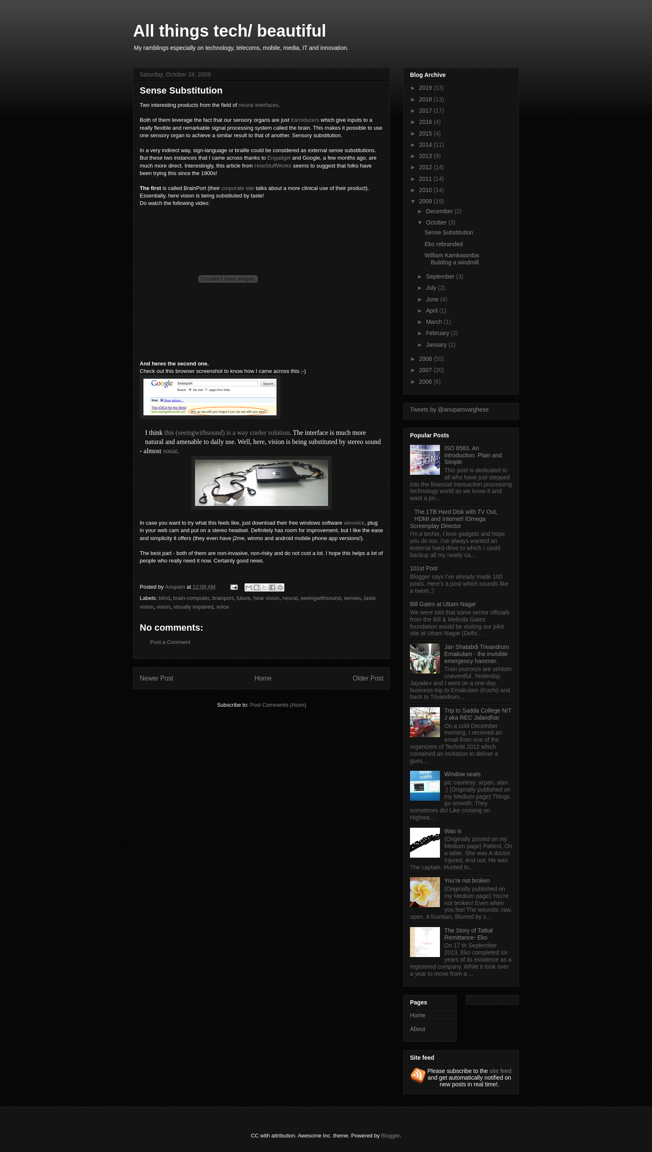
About (417, 1029)
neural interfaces (259, 105)
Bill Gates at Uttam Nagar (443, 604)
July (432, 287)
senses (352, 598)
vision (163, 607)
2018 (426, 99)
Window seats (463, 774)
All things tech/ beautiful (229, 31)
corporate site (238, 188)
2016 (426, 121)
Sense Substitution (449, 232)
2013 (426, 156)
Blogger (390, 1135)
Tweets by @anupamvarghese (449, 409)
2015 (426, 133)
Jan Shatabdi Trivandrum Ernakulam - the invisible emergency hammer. (477, 654)
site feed (500, 1071)
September (441, 276)
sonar (170, 450)
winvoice (354, 523)
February (438, 333)
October (437, 222)
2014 (426, 144)
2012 (426, 167)
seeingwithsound (321, 598)
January (437, 344)
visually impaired (193, 607)
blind (164, 598)
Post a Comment (170, 642)
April (432, 310)
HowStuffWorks (272, 166)
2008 (426, 358)
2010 (426, 190)
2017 (426, 110)
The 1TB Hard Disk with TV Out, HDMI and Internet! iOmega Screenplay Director (453, 518)
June (433, 299)
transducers (305, 120)
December (440, 211)
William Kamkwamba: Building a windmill (452, 259)
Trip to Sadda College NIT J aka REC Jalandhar (478, 714)
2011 (426, 178)
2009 (426, 201)
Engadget (279, 158)
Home (263, 678)
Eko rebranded (444, 244)
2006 (426, 381)
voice (222, 607)
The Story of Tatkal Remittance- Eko (469, 934)
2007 (426, 370)
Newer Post (156, 678)
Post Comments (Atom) (278, 705)
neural (289, 598)
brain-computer (191, 598)
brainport (222, 598)
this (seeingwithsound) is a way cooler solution (226, 432)
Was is (453, 831)
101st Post (423, 568)
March (435, 321)
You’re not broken (467, 880)
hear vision (266, 598)
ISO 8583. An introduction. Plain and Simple (473, 455)
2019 (426, 87)
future (243, 598)
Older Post (368, 678)
